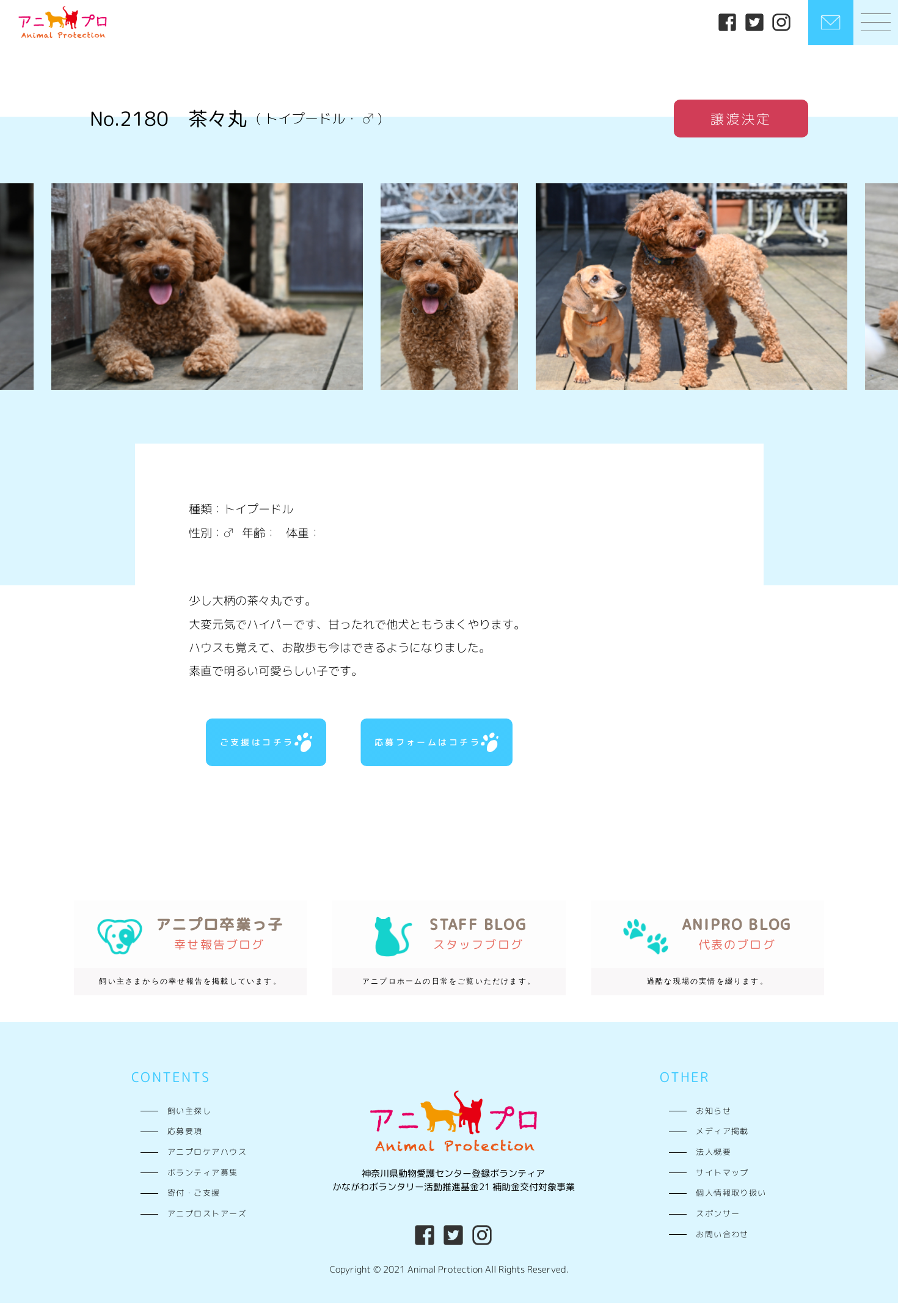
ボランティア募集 (202, 1182)
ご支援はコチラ (263, 747)
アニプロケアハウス (207, 1161)
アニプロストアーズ (207, 1223)
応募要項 (185, 1141)
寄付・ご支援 (194, 1203)
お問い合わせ (722, 1243)
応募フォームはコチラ (434, 747)
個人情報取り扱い (731, 1203)
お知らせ (713, 1120)
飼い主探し (189, 1120)
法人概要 (713, 1161)
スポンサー (718, 1223)
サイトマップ (722, 1182)
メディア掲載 (722, 1141)
